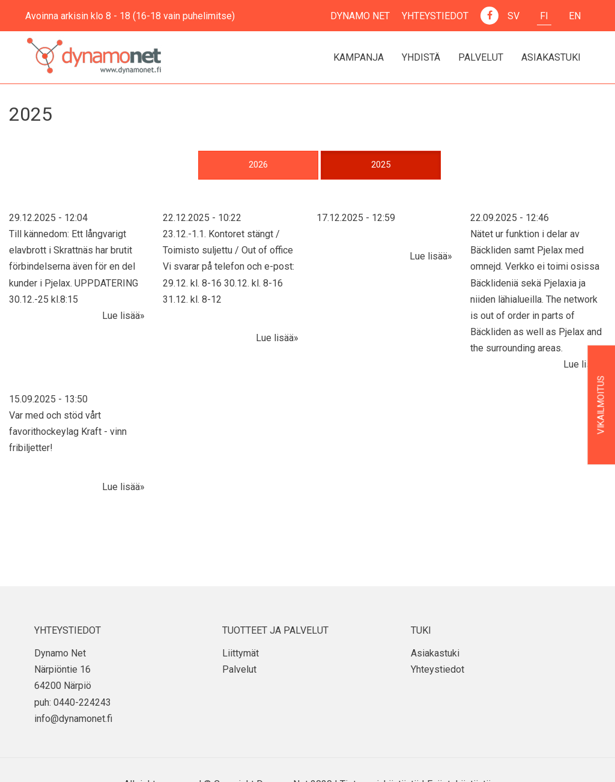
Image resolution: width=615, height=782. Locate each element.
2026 (258, 164)
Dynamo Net (360, 16)
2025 (380, 164)
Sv (513, 16)
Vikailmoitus (601, 404)
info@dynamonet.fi (73, 718)
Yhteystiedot (435, 16)
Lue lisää (121, 315)
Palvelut (480, 57)
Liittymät (240, 653)
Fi (544, 16)
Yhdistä (421, 57)
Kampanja (358, 57)
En (575, 16)
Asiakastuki (551, 57)
